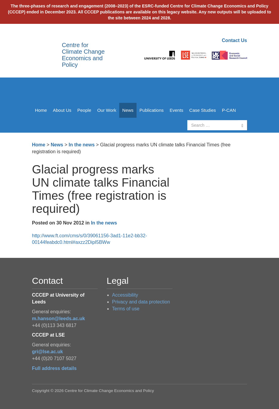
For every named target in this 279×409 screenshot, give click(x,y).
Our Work (106, 110)
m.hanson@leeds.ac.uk (58, 318)
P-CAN (229, 110)
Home (41, 110)
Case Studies (202, 110)
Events (176, 110)
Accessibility (125, 295)
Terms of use (126, 308)
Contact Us (234, 40)
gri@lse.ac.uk (47, 351)
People (84, 110)
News (128, 110)
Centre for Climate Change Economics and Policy (83, 55)
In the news (82, 144)
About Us (62, 110)
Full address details (54, 368)
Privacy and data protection (141, 301)
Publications (152, 110)
